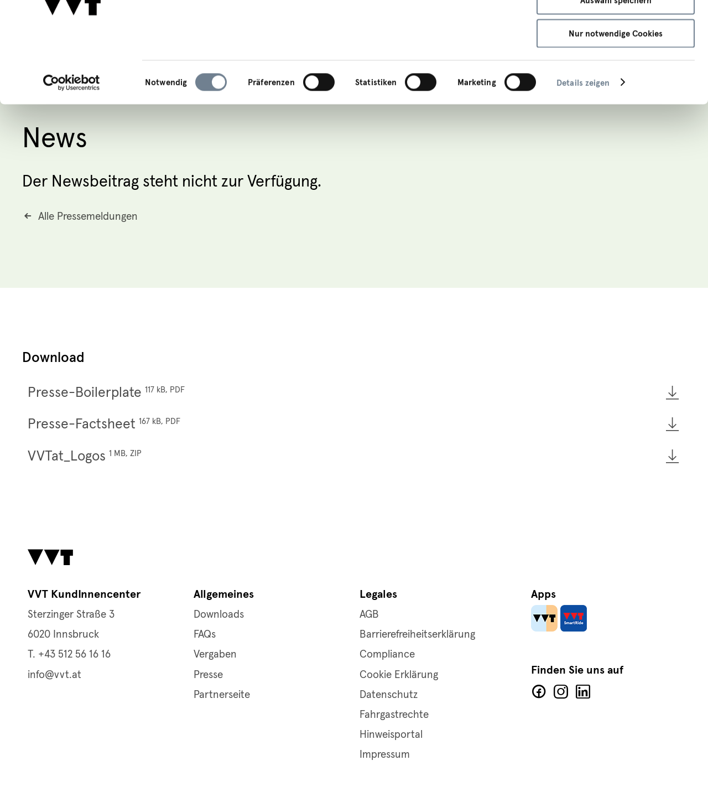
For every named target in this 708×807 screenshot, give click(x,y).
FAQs (205, 634)
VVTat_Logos (85, 457)
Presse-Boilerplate (106, 393)
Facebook (539, 692)
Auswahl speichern (616, 61)
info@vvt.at (54, 675)
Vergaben (215, 654)
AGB (369, 614)
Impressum (463, 54)
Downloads (219, 614)
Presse (208, 675)
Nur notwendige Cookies (616, 94)
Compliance (387, 654)
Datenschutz (389, 695)
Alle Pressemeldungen (88, 218)
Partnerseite (222, 695)
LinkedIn (583, 692)
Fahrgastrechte (394, 715)
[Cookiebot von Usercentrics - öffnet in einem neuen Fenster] (71, 142)
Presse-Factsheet (104, 425)
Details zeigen (583, 143)
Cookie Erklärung (399, 675)
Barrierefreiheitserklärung (417, 634)
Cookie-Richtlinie (397, 54)
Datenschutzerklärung (308, 54)
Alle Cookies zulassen (616, 28)
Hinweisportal (391, 735)
